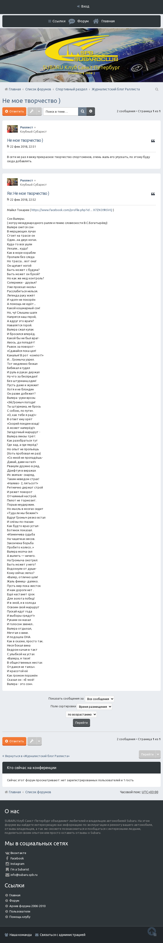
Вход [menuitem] (85, 6)
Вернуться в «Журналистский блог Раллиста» (37, 756)
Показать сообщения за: (81, 699)
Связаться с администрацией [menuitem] (62, 935)
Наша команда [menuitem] (21, 935)
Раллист (26, 127)
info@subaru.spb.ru (24, 874)
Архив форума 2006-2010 (27, 906)
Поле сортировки (81, 706)
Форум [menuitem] (83, 21)
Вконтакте (18, 852)
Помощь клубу (19, 916)
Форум (14, 900)
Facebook (17, 858)
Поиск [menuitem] (156, 89)
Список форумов (38, 792)
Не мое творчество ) (31, 100)
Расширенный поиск (91, 111)
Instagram (17, 863)
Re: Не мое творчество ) (28, 193)
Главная (108, 21)
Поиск (82, 111)
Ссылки (59, 21)
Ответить (16, 111)
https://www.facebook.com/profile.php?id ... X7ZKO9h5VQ (71, 210)
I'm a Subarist (20, 869)
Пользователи (19, 911)
